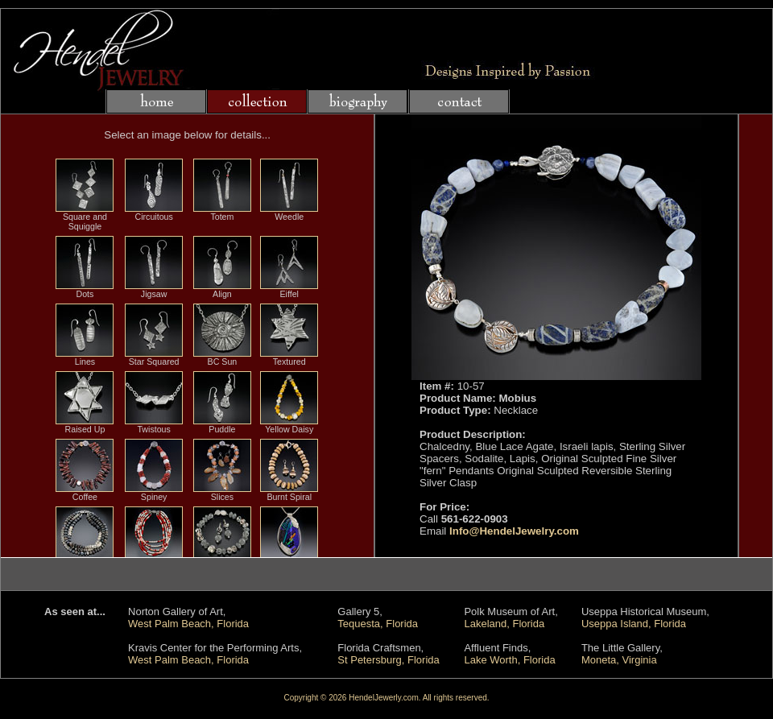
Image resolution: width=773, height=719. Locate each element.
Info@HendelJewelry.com (514, 531)
